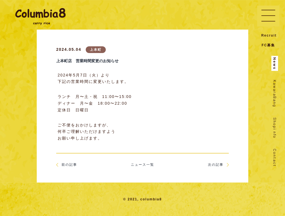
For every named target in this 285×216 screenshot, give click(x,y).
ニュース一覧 (142, 165)
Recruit (269, 35)
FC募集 (268, 45)
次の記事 (218, 165)
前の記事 (66, 165)
